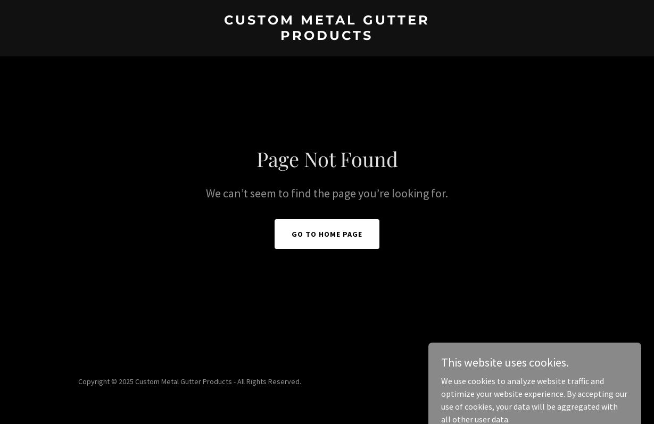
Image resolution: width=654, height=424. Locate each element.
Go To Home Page (327, 234)
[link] (327, 36)
